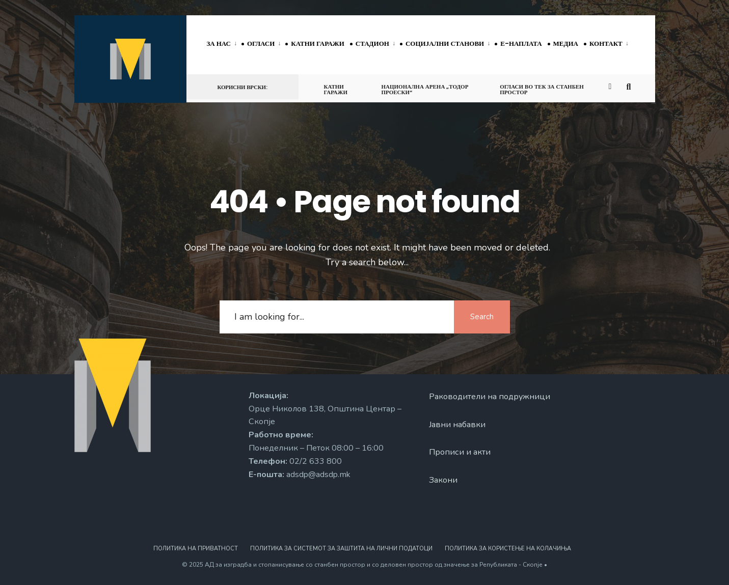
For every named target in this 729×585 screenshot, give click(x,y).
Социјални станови (445, 43)
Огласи (261, 43)
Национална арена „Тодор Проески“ (424, 89)
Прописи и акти (460, 452)
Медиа (565, 43)
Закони (443, 480)
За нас (219, 43)
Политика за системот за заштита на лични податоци (341, 548)
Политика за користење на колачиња (508, 548)
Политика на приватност (195, 548)
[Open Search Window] (631, 86)
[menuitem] (224, 44)
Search (482, 317)
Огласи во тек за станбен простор (542, 89)
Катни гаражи (317, 43)
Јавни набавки (457, 424)
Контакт (606, 43)
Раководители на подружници (489, 396)
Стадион (372, 43)
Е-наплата (521, 43)
